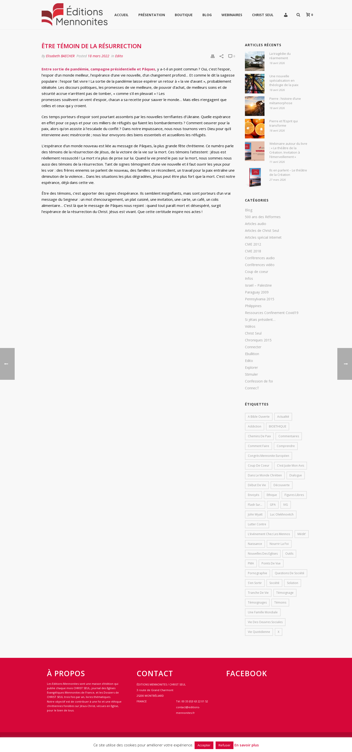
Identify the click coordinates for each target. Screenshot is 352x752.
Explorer (251, 367)
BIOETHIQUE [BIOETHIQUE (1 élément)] (277, 426)
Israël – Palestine (258, 285)
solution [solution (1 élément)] (292, 583)
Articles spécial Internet (263, 237)
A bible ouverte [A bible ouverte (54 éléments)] (259, 417)
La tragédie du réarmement (280, 55)
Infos (249, 278)
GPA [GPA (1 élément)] (273, 505)
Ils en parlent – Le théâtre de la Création (288, 172)
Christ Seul (263, 14)
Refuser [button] (225, 745)
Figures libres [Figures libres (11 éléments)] (294, 495)
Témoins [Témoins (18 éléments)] (280, 602)
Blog (207, 14)
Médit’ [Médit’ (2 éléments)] (301, 534)
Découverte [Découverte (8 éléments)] (282, 485)
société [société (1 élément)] (274, 583)
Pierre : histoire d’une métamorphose (285, 100)
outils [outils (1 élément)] (289, 553)
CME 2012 (253, 244)
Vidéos (250, 326)
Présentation (151, 14)
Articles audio (255, 224)
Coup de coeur (256, 271)
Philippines (253, 306)
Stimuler (251, 374)
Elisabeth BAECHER (60, 56)
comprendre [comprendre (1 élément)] (286, 446)
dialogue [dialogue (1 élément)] (295, 475)
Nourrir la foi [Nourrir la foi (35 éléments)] (279, 544)
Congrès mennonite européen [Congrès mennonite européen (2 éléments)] (268, 456)
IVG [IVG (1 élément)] (285, 505)
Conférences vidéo (260, 265)
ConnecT (252, 388)
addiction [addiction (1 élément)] (254, 426)
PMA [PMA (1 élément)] (251, 563)
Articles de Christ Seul (262, 230)
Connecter (253, 347)
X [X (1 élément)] (278, 632)
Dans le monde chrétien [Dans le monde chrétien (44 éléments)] (265, 475)
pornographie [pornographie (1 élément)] (257, 573)
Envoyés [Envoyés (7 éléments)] (253, 495)
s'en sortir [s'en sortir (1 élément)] (255, 583)
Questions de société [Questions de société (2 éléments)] (289, 573)
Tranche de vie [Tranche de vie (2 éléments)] (258, 593)
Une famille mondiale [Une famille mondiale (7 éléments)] (263, 612)
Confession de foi (259, 381)
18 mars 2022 (98, 56)
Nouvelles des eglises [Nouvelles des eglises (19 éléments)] (263, 553)
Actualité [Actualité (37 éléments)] (283, 417)
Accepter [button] (204, 745)
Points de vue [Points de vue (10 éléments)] (271, 563)
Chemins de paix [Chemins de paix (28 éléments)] (259, 436)
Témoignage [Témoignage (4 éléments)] (285, 593)
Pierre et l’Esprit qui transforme (283, 123)
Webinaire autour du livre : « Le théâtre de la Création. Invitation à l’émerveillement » (288, 150)
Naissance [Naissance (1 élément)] (255, 544)
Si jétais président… (260, 319)
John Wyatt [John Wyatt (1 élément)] (255, 514)
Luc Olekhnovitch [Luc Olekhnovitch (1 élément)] (282, 514)
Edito (119, 56)
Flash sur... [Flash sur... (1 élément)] (255, 505)
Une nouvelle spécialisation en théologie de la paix (283, 80)
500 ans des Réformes (263, 217)
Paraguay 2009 (257, 292)
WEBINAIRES (231, 14)
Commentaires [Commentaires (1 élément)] (288, 436)
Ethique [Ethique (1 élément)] (272, 495)
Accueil (121, 14)
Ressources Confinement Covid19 (271, 313)
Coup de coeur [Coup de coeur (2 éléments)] (258, 465)
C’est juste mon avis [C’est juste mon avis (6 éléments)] (290, 465)
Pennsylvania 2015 (259, 299)
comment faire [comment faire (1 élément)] (258, 446)
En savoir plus (246, 744)
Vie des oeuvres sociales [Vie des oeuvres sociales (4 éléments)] (265, 622)
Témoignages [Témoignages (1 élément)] (257, 602)
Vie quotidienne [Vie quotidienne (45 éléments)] (259, 632)
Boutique (184, 14)
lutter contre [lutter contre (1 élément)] (257, 524)
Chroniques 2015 (258, 340)
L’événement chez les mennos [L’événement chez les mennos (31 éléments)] (269, 534)
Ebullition (252, 354)
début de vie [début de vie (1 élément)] (257, 485)
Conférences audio (260, 258)
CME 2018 (253, 251)
